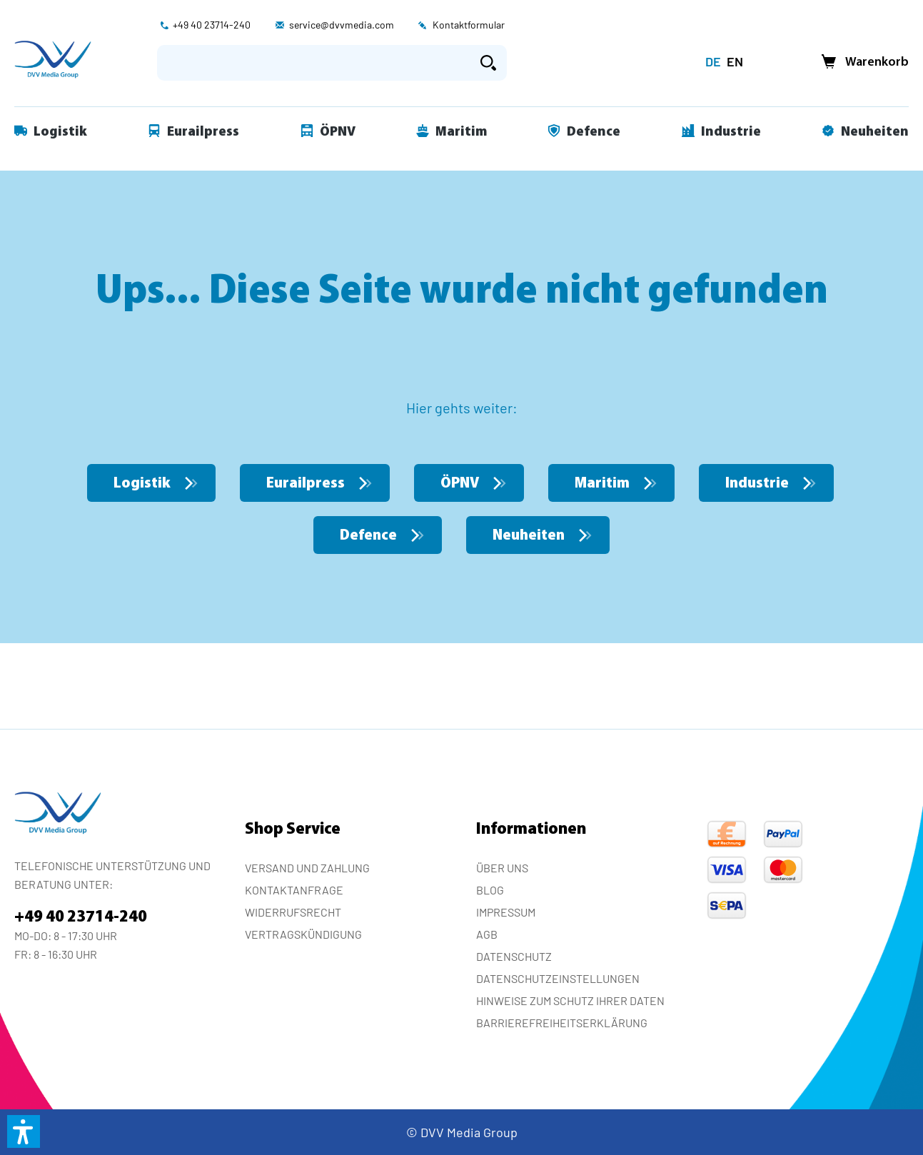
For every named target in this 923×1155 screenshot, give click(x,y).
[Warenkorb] (861, 62)
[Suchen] (488, 63)
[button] (23, 1131)
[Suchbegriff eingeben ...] (313, 63)
